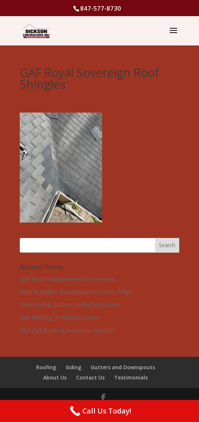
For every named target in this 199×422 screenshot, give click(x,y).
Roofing (46, 367)
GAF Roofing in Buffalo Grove (60, 317)
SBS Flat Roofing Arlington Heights (67, 330)
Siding (73, 367)
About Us (55, 377)
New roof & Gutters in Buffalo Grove (70, 305)
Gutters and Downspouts (123, 367)
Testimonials (131, 377)
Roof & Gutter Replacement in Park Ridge (76, 292)
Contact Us (90, 377)
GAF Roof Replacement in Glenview (67, 279)
